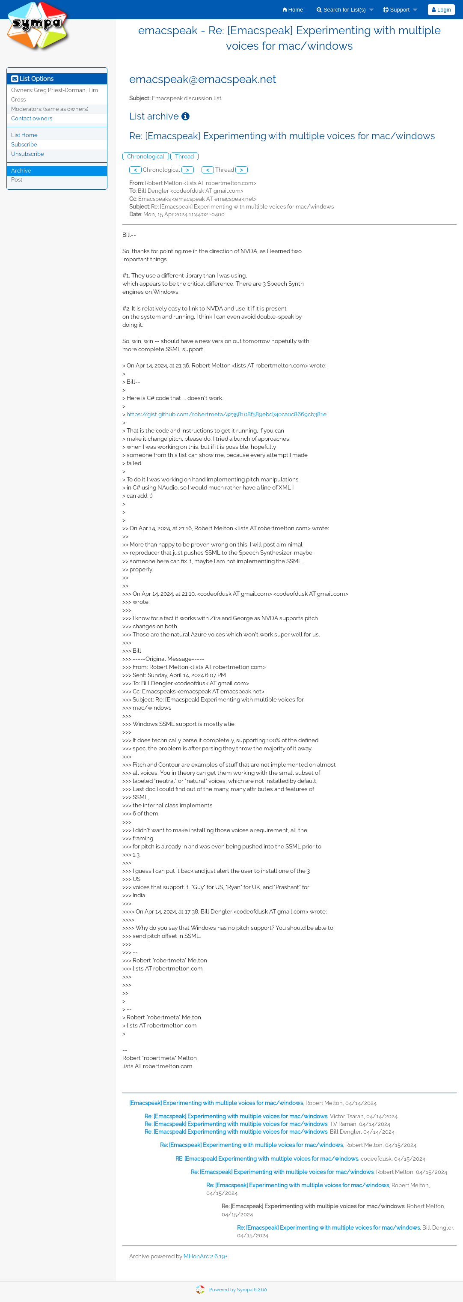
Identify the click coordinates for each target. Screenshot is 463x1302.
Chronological (145, 156)
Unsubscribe (27, 154)
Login (441, 9)
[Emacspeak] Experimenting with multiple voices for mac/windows (216, 1103)
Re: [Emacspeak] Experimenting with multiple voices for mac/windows (236, 1116)
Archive (21, 170)
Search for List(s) (341, 9)
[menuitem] (293, 9)
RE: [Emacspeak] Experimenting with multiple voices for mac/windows (266, 1159)
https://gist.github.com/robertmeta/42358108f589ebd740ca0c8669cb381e (226, 414)
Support (396, 9)
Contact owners (31, 118)
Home (293, 9)
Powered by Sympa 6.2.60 (238, 1290)
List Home (24, 135)
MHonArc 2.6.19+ (206, 1256)
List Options (32, 78)
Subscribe (24, 144)
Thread (184, 156)
